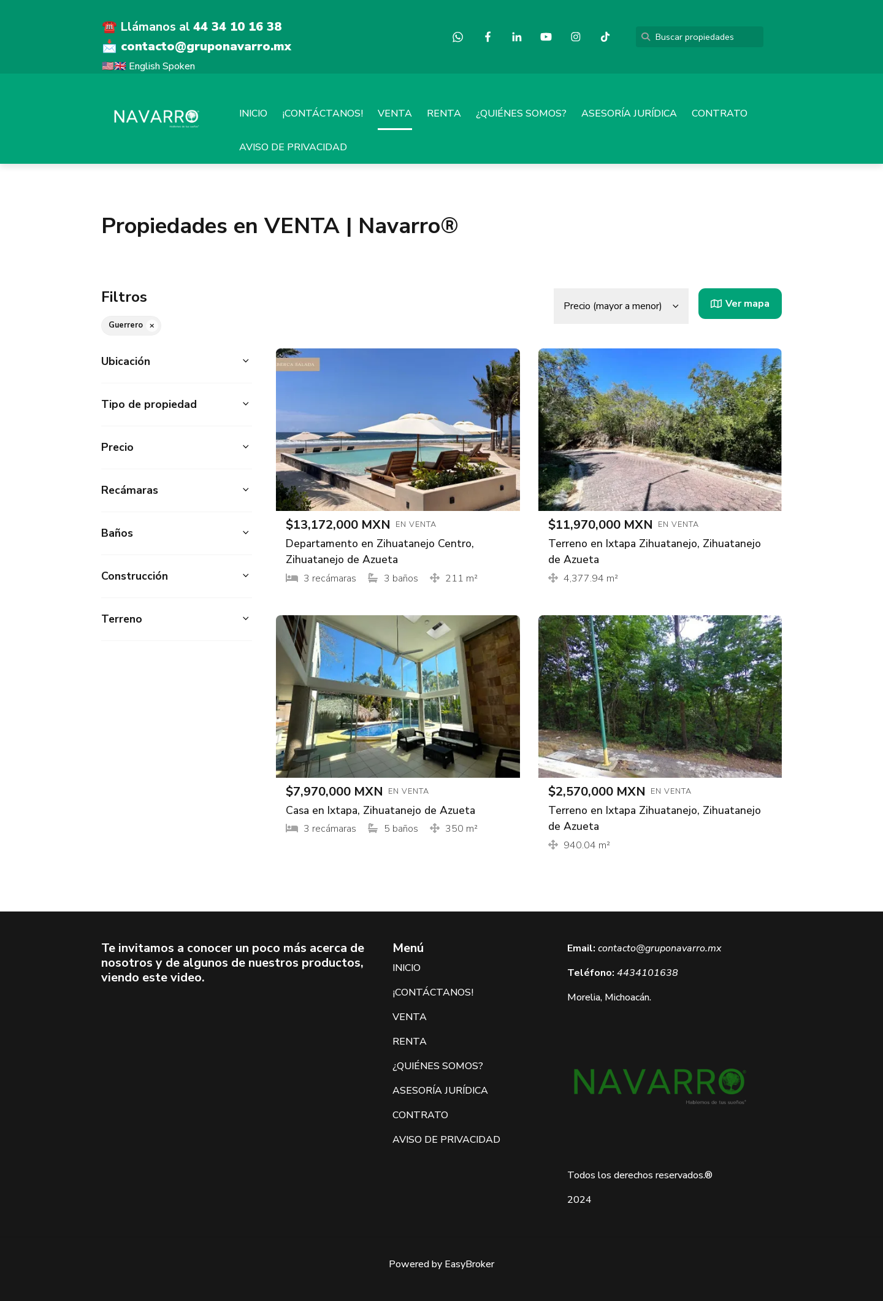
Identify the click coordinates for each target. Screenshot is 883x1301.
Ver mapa (740, 303)
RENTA (444, 113)
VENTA (395, 113)
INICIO (253, 113)
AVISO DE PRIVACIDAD (293, 147)
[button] (176, 361)
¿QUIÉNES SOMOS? (521, 113)
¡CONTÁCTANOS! (322, 113)
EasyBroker (469, 1264)
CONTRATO (719, 113)
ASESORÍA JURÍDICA (629, 113)
